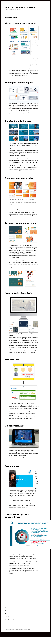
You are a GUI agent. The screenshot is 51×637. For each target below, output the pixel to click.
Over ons (7, 610)
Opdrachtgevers (9, 607)
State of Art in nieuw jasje (18, 293)
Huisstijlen (7, 616)
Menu (43, 8)
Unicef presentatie (14, 426)
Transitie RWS (12, 359)
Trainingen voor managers (19, 82)
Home (6, 601)
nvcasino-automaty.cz (5, 634)
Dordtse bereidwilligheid (18, 121)
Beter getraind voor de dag (19, 178)
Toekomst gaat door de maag (20, 223)
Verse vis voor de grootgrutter (21, 23)
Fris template (12, 466)
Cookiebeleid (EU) (9, 619)
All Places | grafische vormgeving (20, 7)
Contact (7, 613)
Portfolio (7, 604)
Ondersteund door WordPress (24, 629)
